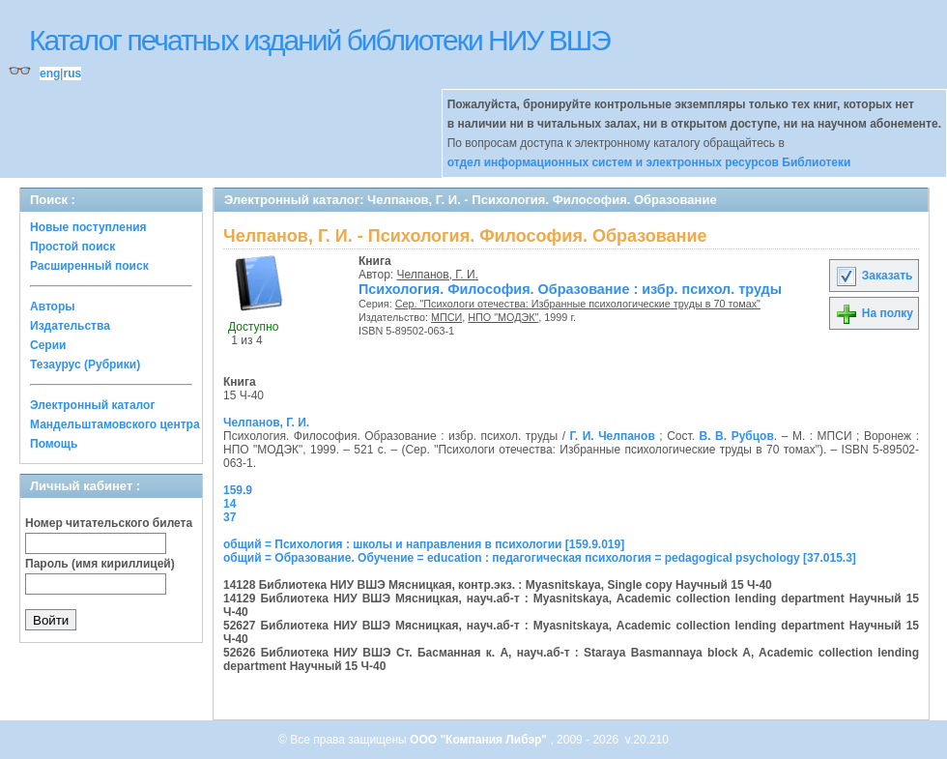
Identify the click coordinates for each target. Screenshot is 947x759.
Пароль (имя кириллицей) (100, 563)
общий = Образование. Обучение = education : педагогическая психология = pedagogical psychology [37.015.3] (539, 558)
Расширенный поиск (89, 266)
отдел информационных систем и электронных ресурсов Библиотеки (649, 162)
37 (229, 517)
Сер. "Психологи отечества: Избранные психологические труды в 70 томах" (577, 303)
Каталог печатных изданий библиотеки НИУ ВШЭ (319, 40)
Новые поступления (88, 227)
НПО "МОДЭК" (503, 317)
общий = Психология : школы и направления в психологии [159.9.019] (423, 544)
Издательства (70, 326)
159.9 (237, 490)
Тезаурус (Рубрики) (85, 364)
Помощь (53, 444)
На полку (874, 313)
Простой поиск (72, 246)
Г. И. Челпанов (612, 436)
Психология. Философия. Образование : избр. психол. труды (570, 289)
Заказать (873, 275)
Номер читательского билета (108, 523)
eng (50, 73)
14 (229, 504)
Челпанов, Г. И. (437, 274)
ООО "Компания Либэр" (480, 739)
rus (72, 73)
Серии (48, 345)
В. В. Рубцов (737, 436)
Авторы (52, 306)
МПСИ (446, 317)
